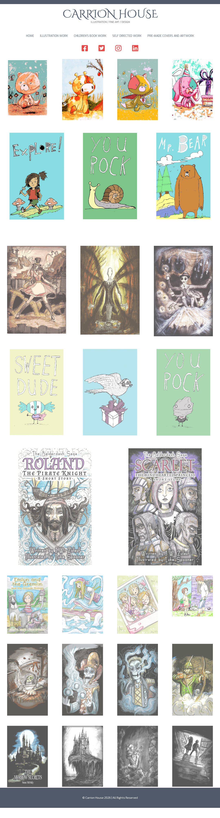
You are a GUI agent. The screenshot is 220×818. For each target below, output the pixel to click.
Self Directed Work (126, 36)
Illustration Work (54, 36)
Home (30, 36)
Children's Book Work (90, 36)
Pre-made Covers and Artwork (171, 36)
